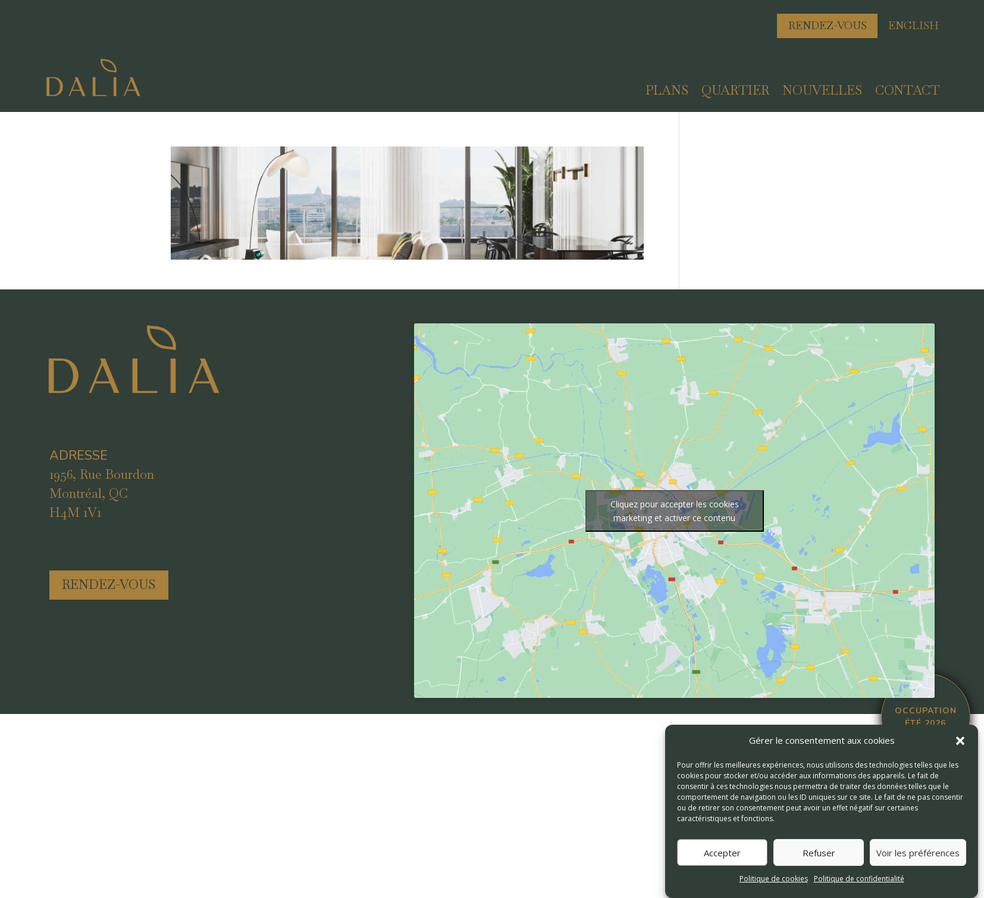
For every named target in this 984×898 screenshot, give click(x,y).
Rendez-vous (827, 25)
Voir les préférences (918, 853)
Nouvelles (822, 92)
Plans (666, 92)
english (913, 25)
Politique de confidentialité (859, 879)
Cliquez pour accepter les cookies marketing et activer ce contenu (674, 510)
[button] (960, 741)
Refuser (819, 853)
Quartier (735, 92)
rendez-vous (108, 584)
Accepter (722, 853)
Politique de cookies (773, 879)
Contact (907, 92)
